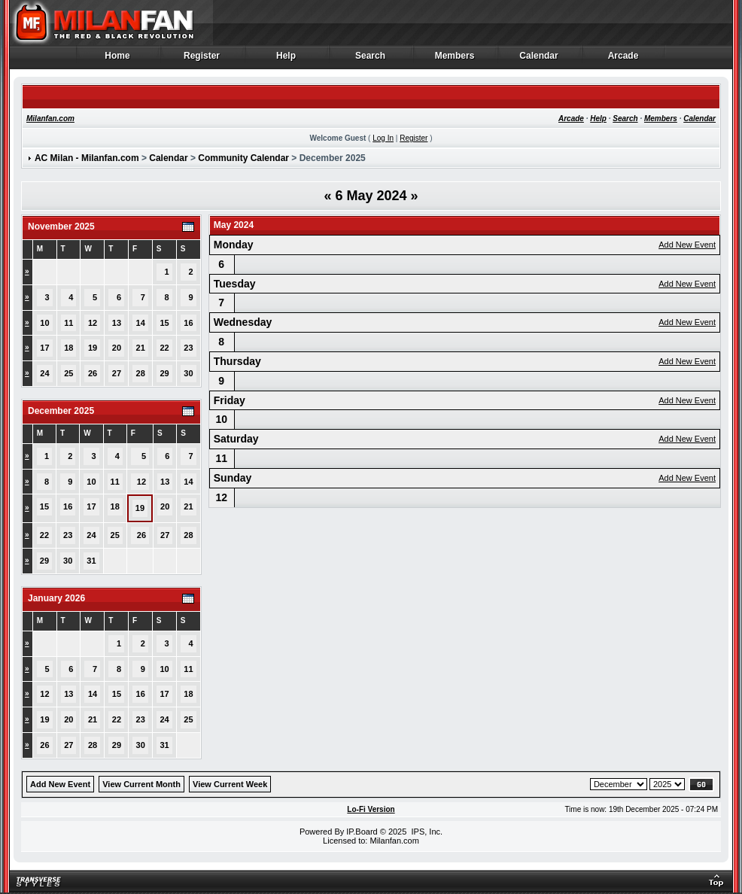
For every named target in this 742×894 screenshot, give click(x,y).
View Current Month (141, 784)
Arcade (623, 59)
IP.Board (361, 831)
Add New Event (687, 244)
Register (202, 59)
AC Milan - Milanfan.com (87, 158)
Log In (383, 138)
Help (286, 59)
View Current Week (230, 784)
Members (455, 59)
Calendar (539, 59)
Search (370, 59)
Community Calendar (243, 158)
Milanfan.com (50, 118)
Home (118, 59)
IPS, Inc (425, 831)
